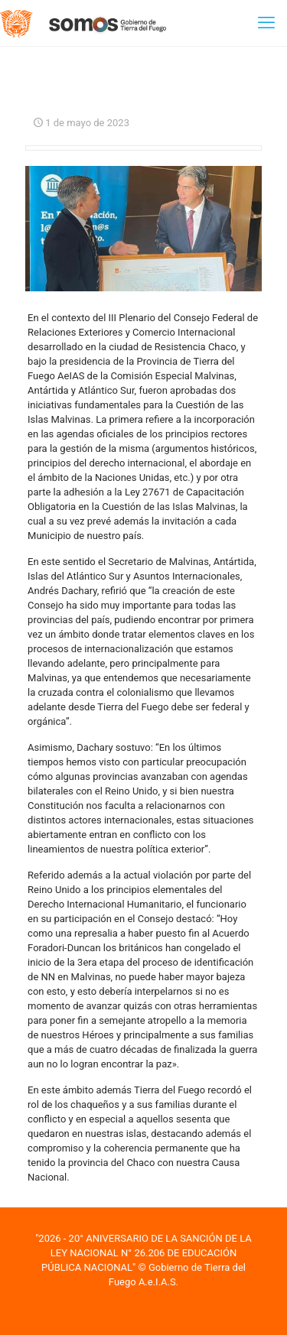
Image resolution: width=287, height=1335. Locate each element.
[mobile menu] (266, 23)
